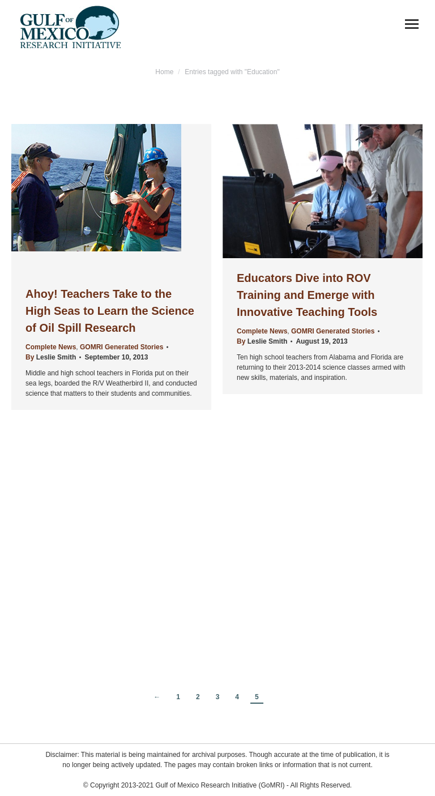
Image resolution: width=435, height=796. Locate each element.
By (50, 357)
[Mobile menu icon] (412, 24)
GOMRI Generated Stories (121, 347)
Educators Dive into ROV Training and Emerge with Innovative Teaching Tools (307, 295)
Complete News (50, 347)
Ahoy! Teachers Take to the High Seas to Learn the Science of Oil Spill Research (109, 311)
